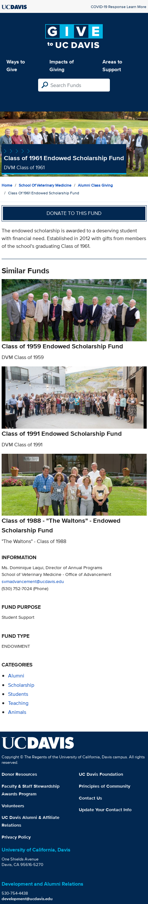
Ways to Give (15, 65)
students (18, 694)
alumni (16, 675)
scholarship (21, 685)
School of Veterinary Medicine (45, 185)
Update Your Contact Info (105, 809)
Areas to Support (112, 65)
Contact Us (90, 798)
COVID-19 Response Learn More (118, 6)
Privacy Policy (16, 837)
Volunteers (13, 805)
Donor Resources (19, 774)
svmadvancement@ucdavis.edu (33, 581)
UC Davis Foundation (101, 774)
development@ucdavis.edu (27, 899)
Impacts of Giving (61, 65)
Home (7, 185)
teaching (18, 703)
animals (17, 712)
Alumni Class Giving (95, 185)
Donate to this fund (74, 213)
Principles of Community (104, 786)
